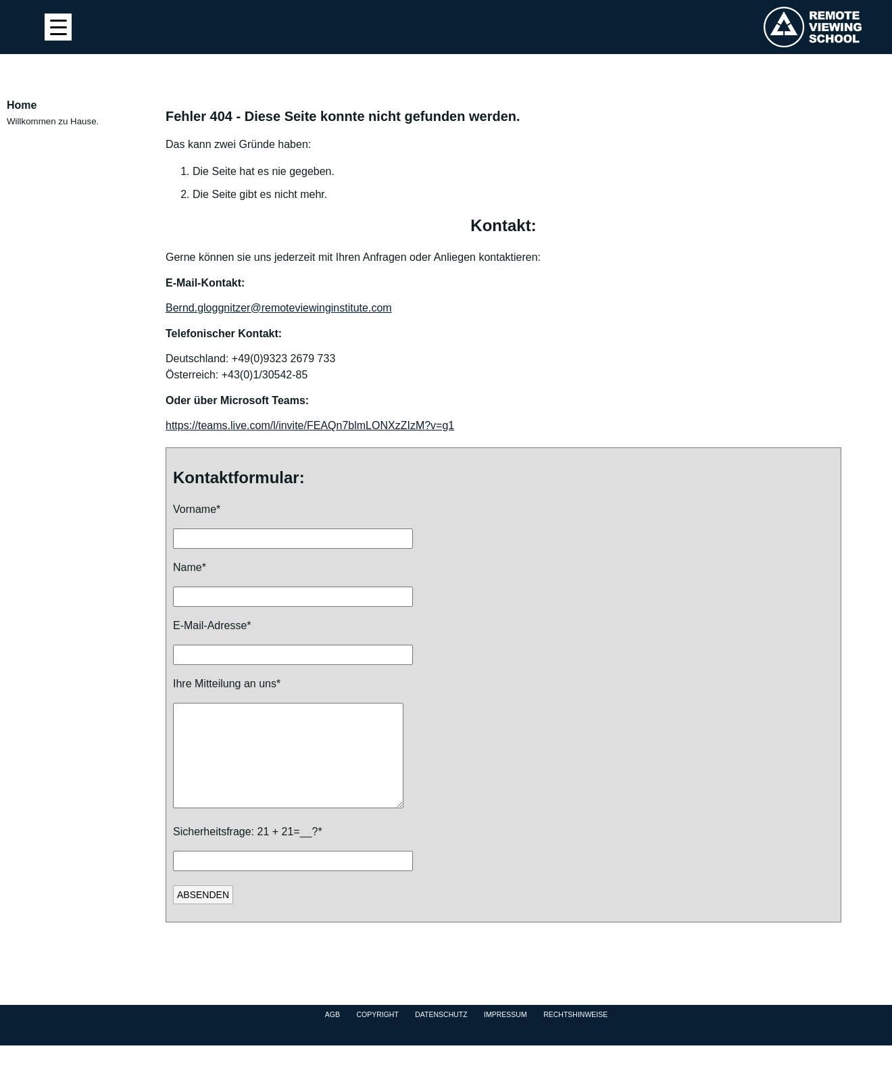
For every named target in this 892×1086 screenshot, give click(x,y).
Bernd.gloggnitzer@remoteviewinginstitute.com (279, 308)
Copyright (377, 1035)
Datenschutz (441, 1035)
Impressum (505, 1035)
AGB (332, 1035)
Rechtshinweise (575, 1035)
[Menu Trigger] (58, 27)
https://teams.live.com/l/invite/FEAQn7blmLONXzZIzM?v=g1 (310, 425)
